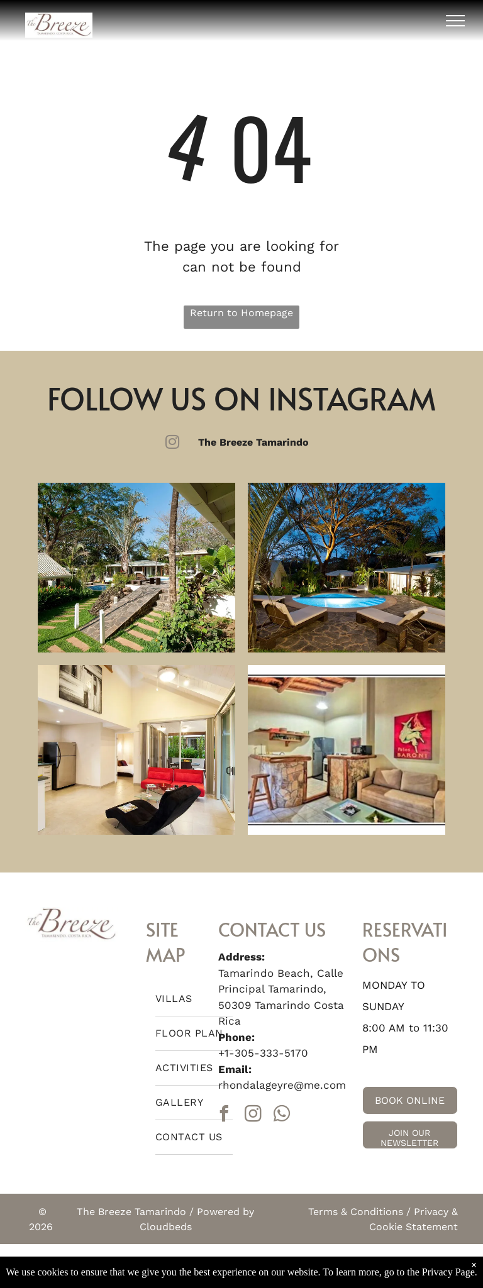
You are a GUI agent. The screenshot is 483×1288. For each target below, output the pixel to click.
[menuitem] (194, 999)
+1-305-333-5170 (263, 1053)
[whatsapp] (282, 1115)
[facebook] (224, 1115)
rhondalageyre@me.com (282, 1085)
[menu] (455, 20)
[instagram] (253, 1115)
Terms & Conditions (355, 1212)
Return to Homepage (241, 313)
